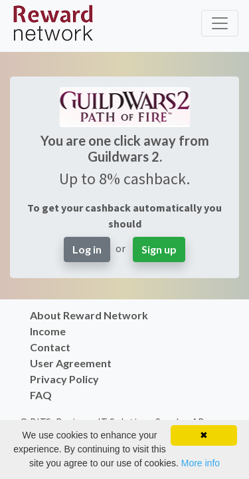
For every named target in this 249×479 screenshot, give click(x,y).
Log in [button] (87, 249)
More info (200, 463)
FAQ (41, 395)
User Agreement (71, 363)
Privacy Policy (64, 379)
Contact (50, 347)
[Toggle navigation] (219, 23)
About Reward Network (89, 315)
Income (48, 331)
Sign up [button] (159, 249)
